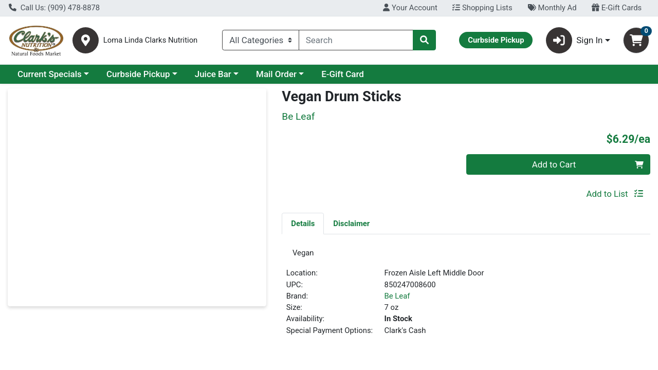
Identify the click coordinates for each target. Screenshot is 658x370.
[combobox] (356, 40)
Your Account (410, 7)
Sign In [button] (574, 40)
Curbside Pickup (138, 74)
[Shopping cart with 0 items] (636, 40)
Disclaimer (351, 223)
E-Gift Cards (617, 7)
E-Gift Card (342, 74)
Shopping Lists (482, 7)
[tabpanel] (466, 297)
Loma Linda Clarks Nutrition (150, 40)
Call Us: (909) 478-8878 (54, 7)
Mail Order (276, 74)
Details (303, 223)
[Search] (356, 40)
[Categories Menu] (260, 40)
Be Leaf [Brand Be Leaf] (397, 299)
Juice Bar (213, 74)
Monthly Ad (551, 7)
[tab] (303, 223)
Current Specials (49, 74)
